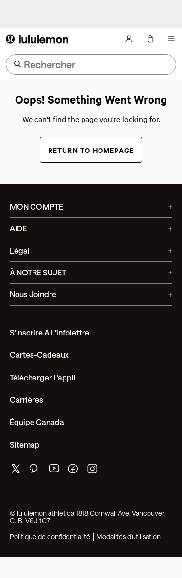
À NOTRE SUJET (91, 272)
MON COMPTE (91, 206)
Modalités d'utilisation (128, 537)
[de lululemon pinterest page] (35, 471)
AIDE (91, 228)
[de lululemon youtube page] (54, 471)
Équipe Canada (37, 421)
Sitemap (25, 444)
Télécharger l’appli (43, 377)
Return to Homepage (91, 150)
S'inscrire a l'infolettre (49, 332)
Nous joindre (91, 294)
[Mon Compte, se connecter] (128, 38)
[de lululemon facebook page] (74, 471)
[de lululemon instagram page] (93, 471)
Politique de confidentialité (50, 537)
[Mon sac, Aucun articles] (150, 38)
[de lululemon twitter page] (15, 470)
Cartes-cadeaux (39, 354)
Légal (91, 250)
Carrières (26, 399)
